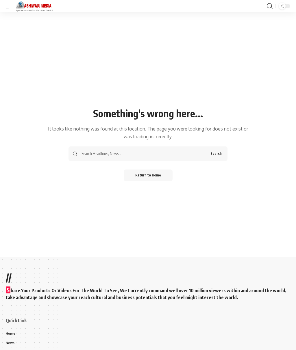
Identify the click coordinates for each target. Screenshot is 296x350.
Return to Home (148, 175)
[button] (11, 6)
